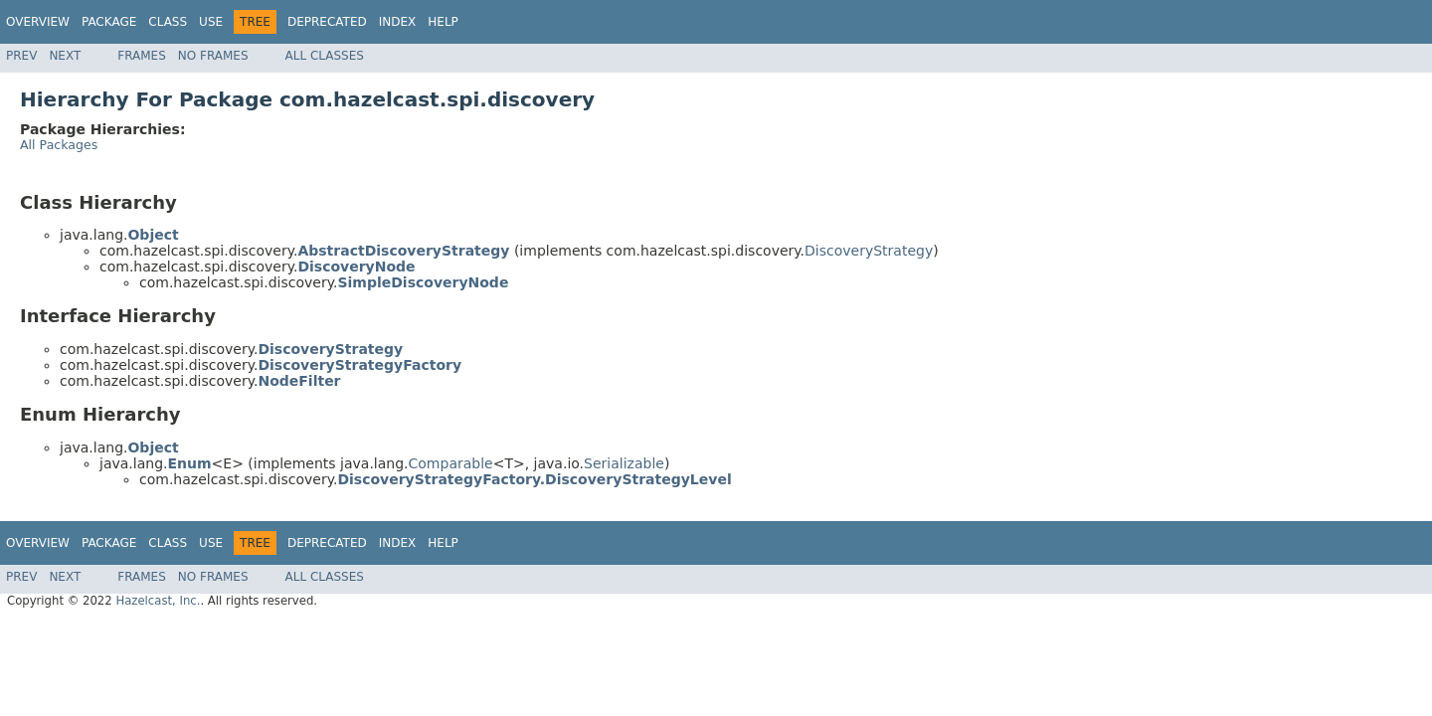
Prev (21, 56)
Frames (141, 56)
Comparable (451, 463)
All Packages (58, 144)
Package (109, 22)
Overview (38, 22)
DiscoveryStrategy (869, 251)
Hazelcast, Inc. (157, 601)
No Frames (213, 56)
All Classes (324, 56)
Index (398, 22)
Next (65, 56)
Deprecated (327, 22)
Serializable (624, 463)
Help (443, 22)
